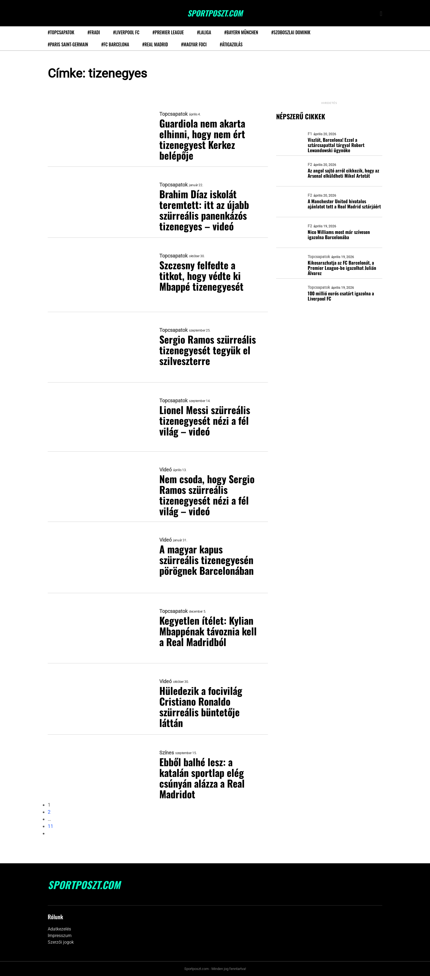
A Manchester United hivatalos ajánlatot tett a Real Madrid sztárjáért (344, 204)
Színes (166, 753)
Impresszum (60, 935)
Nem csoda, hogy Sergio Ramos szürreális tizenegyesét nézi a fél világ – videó (207, 494)
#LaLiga (204, 32)
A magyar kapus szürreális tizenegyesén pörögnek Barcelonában (206, 560)
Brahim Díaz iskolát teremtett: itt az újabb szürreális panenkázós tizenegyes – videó (204, 209)
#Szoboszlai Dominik (290, 32)
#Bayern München (241, 32)
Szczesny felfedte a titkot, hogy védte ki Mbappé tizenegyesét (201, 275)
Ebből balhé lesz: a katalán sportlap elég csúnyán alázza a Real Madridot (202, 777)
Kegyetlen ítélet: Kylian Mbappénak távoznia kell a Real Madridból (208, 631)
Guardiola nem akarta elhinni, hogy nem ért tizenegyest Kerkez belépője (203, 139)
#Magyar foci (193, 44)
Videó (165, 470)
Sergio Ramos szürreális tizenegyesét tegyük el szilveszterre (208, 350)
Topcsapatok (173, 114)
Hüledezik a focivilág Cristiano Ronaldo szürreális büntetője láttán (201, 706)
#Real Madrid (155, 44)
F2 (310, 164)
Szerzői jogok (61, 942)
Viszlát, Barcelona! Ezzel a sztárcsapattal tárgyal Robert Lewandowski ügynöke (336, 145)
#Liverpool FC (126, 32)
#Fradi (93, 32)
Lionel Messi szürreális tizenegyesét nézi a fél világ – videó (204, 420)
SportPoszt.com (215, 13)
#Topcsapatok (61, 32)
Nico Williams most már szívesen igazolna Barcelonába (339, 234)
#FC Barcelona (115, 44)
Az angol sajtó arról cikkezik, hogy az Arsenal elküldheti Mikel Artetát (343, 173)
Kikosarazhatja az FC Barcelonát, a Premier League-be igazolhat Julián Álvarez (342, 268)
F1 (310, 134)
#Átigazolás (231, 44)
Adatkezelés (59, 929)
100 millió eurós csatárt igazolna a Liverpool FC (341, 296)
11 (50, 826)
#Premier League (168, 32)
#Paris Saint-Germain (68, 44)
